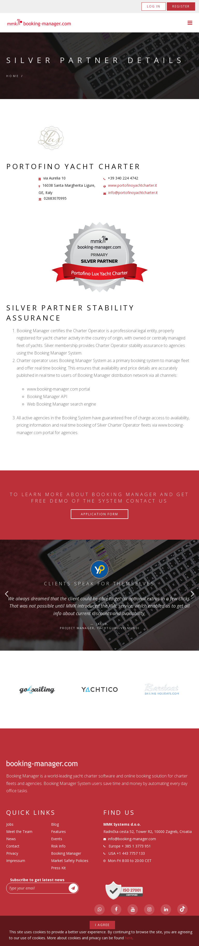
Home (12, 76)
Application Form (99, 514)
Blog (55, 824)
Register (181, 6)
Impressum (15, 860)
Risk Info (58, 846)
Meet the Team (19, 831)
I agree (102, 925)
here (128, 937)
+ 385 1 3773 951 (136, 846)
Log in (153, 6)
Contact (12, 846)
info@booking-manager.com (132, 838)
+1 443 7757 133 (131, 853)
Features (58, 831)
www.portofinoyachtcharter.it (132, 185)
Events (56, 838)
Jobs (9, 824)
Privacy (12, 853)
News (11, 838)
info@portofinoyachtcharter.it (133, 192)
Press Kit (58, 867)
